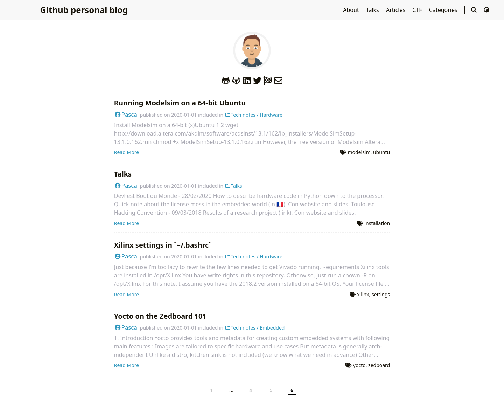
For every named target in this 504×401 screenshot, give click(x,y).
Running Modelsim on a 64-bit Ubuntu (180, 103)
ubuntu (381, 152)
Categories (444, 10)
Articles (396, 10)
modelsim (359, 152)
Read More (126, 152)
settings (381, 294)
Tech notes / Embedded (255, 327)
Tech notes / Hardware (253, 114)
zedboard (379, 365)
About (351, 10)
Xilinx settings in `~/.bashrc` (162, 245)
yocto (359, 365)
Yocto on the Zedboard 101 (160, 316)
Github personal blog (84, 9)
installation (377, 223)
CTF (417, 10)
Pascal (126, 114)
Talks (373, 10)
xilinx (363, 294)
